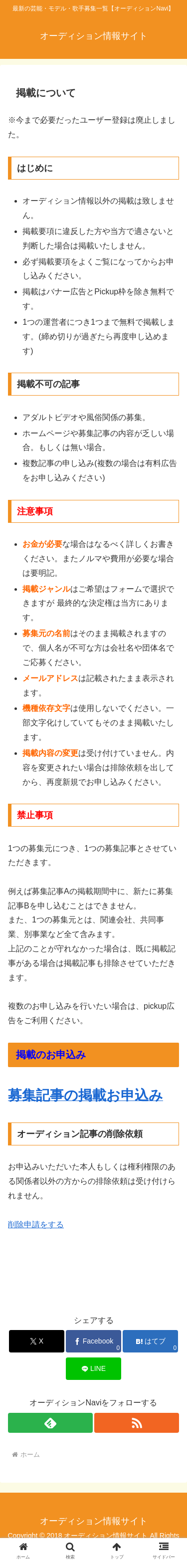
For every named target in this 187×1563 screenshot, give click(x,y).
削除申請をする (36, 1224)
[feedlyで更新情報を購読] (50, 1423)
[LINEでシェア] (93, 1368)
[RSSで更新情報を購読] (136, 1423)
